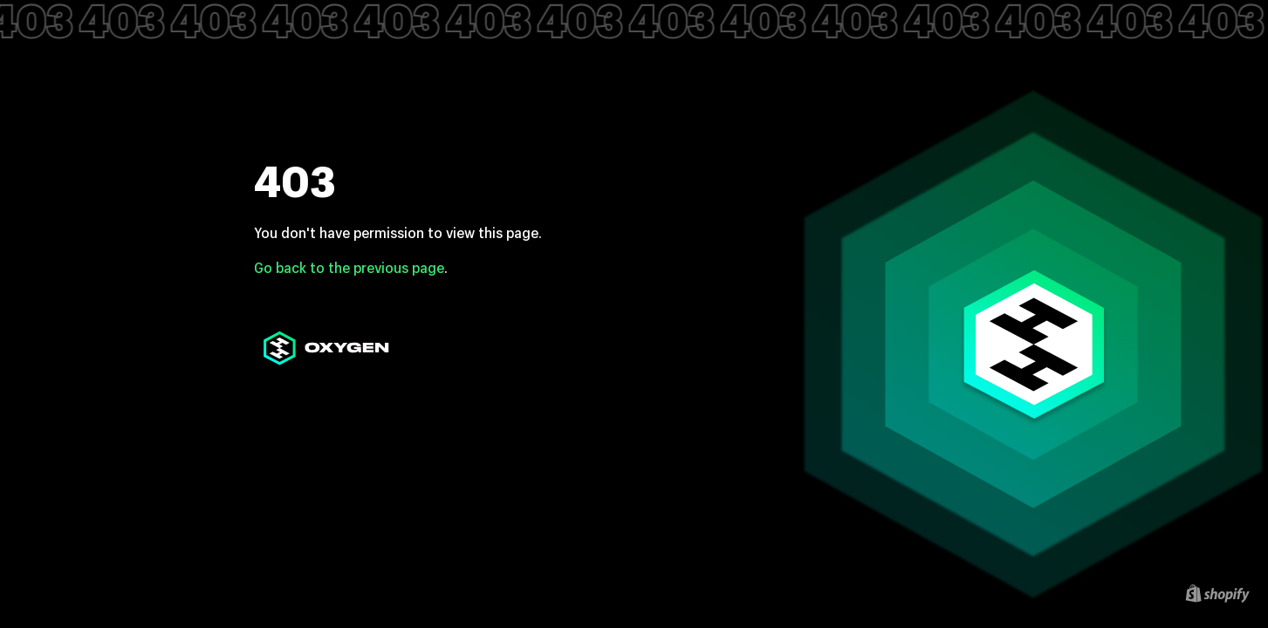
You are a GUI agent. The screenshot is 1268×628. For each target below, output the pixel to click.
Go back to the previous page (349, 267)
